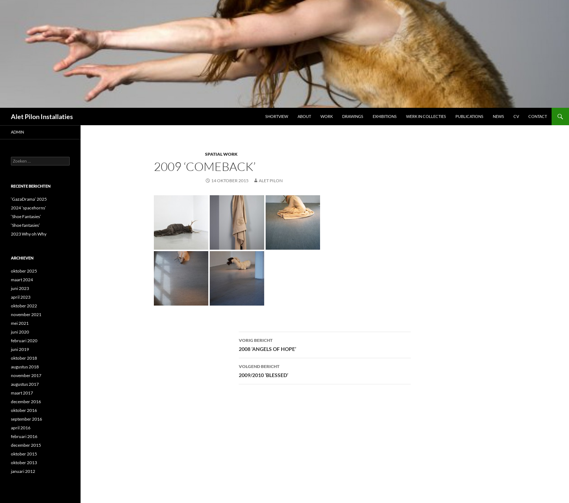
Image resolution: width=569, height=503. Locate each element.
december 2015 (26, 445)
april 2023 (20, 297)
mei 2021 (20, 323)
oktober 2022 (24, 305)
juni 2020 (20, 332)
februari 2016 (24, 436)
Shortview (276, 116)
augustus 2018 (25, 366)
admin (17, 132)
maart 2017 (22, 393)
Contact (537, 116)
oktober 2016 (24, 410)
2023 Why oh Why (28, 234)
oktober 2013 (24, 462)
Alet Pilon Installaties (42, 116)
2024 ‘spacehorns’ (28, 207)
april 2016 (20, 427)
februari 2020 (24, 340)
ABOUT (304, 116)
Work (326, 116)
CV (516, 116)
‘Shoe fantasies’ (25, 225)
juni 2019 (20, 349)
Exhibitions (385, 116)
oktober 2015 (24, 454)
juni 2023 (20, 288)
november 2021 (26, 314)
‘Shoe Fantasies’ (26, 216)
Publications (469, 116)
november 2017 (26, 375)
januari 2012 (23, 471)
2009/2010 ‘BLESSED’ (325, 370)
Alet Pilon (271, 180)
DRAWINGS (352, 116)
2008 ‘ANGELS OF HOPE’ (325, 344)
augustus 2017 (25, 384)
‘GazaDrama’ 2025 (29, 199)
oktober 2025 (24, 271)
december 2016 (26, 401)
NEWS (498, 116)
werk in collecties (426, 116)
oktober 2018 (24, 358)
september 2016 (26, 419)
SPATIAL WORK (221, 154)
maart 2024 (22, 279)
